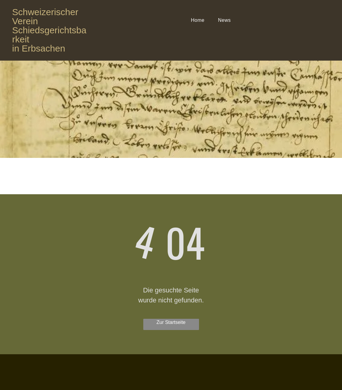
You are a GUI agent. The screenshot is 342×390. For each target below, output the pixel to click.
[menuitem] (200, 20)
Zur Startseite (170, 322)
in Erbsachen (38, 48)
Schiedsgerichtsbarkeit (49, 34)
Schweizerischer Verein (45, 16)
